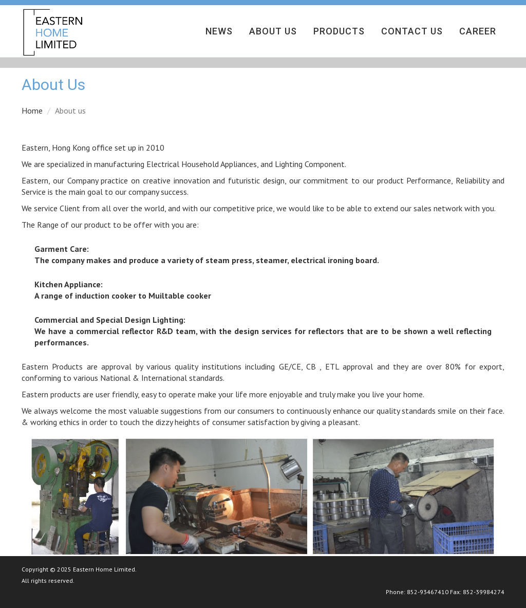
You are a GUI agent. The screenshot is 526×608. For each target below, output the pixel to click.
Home (32, 110)
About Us (273, 31)
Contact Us (412, 31)
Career (477, 31)
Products (339, 31)
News (219, 31)
